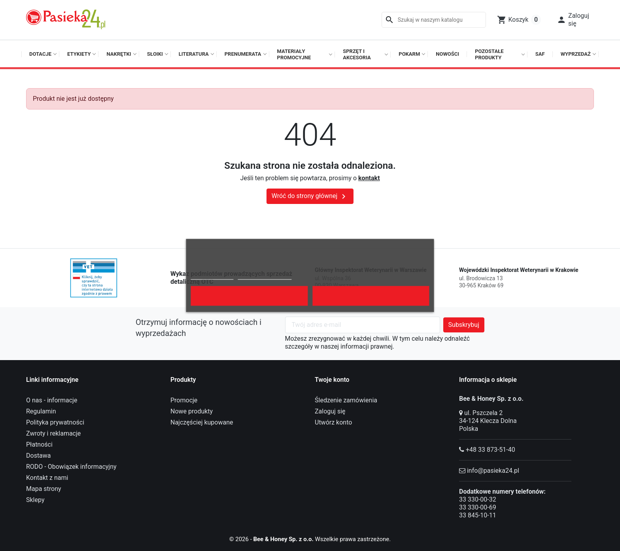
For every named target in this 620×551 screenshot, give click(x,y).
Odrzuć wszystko (249, 296)
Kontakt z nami (47, 477)
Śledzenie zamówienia (346, 400)
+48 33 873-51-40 (490, 449)
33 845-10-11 (477, 515)
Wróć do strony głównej (310, 196)
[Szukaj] (434, 20)
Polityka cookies (212, 276)
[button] (573, 19)
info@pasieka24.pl (493, 470)
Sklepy (35, 500)
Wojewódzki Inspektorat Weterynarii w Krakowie (518, 270)
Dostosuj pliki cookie (264, 276)
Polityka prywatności (55, 422)
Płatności (39, 444)
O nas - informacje (51, 400)
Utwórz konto (333, 422)
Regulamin (41, 411)
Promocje (183, 400)
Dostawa (38, 455)
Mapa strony (43, 489)
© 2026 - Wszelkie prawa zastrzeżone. (310, 539)
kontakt (369, 178)
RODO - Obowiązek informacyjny (71, 466)
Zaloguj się (330, 411)
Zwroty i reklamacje (53, 433)
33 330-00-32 (477, 499)
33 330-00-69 (477, 507)
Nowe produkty (191, 411)
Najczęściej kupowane (201, 422)
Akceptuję (371, 296)
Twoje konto (332, 379)
